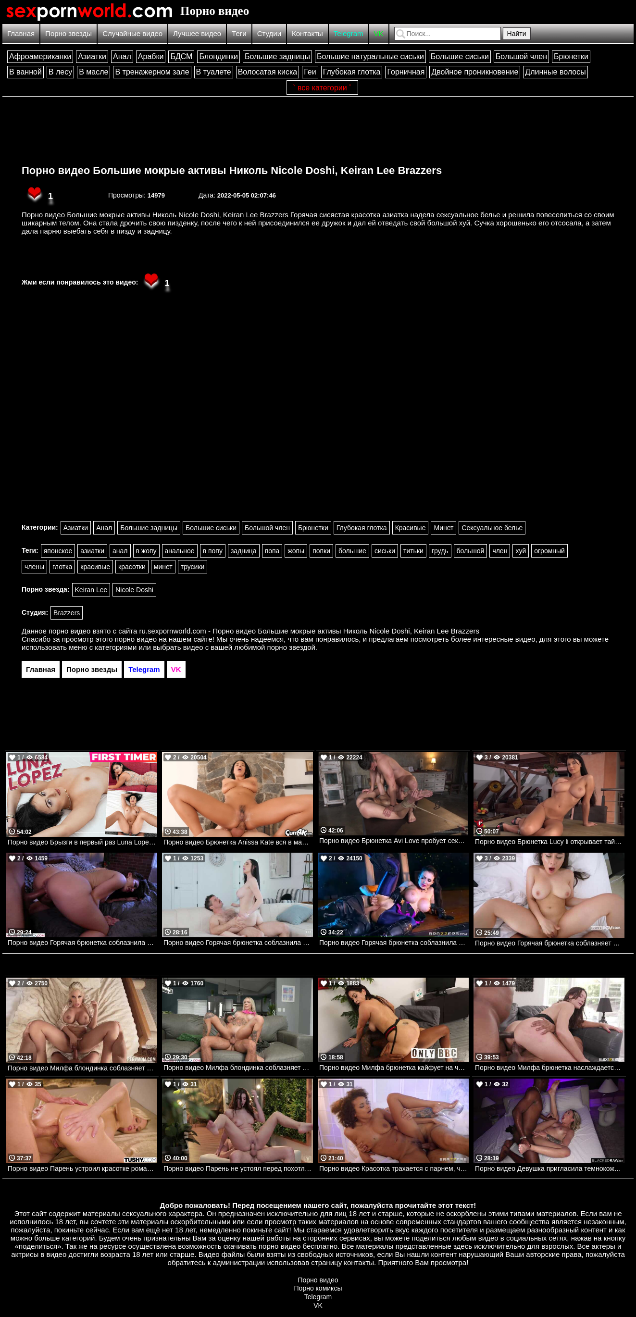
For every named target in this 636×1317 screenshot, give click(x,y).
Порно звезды (68, 33)
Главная (21, 33)
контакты (359, 1262)
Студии (269, 33)
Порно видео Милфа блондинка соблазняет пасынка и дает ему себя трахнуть (82, 1068)
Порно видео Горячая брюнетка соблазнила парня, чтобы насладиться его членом (238, 942)
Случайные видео (132, 33)
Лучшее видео (197, 33)
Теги (239, 33)
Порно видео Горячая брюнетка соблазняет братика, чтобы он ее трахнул (549, 943)
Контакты (307, 33)
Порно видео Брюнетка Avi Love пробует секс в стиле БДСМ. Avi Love (394, 841)
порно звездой (291, 647)
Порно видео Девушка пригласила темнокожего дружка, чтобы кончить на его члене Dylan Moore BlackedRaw (549, 1168)
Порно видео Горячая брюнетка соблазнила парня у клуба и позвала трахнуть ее (82, 942)
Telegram (348, 33)
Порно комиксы (318, 1288)
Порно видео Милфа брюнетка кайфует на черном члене (394, 1067)
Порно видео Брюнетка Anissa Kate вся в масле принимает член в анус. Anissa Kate (238, 842)
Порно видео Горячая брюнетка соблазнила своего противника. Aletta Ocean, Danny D (394, 942)
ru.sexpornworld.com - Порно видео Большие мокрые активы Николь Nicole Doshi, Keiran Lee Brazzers (309, 631)
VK (379, 33)
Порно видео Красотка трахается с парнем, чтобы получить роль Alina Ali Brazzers (394, 1168)
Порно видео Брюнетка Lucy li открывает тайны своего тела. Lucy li (549, 841)
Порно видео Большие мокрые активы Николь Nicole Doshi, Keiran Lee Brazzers (232, 170)
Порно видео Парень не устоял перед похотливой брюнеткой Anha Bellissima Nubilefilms (238, 1168)
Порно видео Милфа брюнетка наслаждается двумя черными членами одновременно (549, 1067)
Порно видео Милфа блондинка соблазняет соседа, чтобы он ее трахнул (238, 1067)
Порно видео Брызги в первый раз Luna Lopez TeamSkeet (82, 842)
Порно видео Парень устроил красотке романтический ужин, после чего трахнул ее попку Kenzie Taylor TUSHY (82, 1168)
